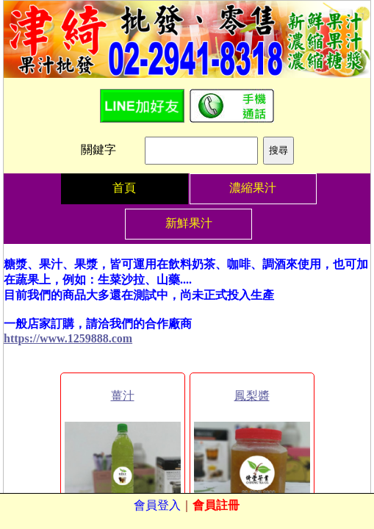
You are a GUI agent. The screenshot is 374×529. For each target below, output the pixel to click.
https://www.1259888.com (68, 338)
